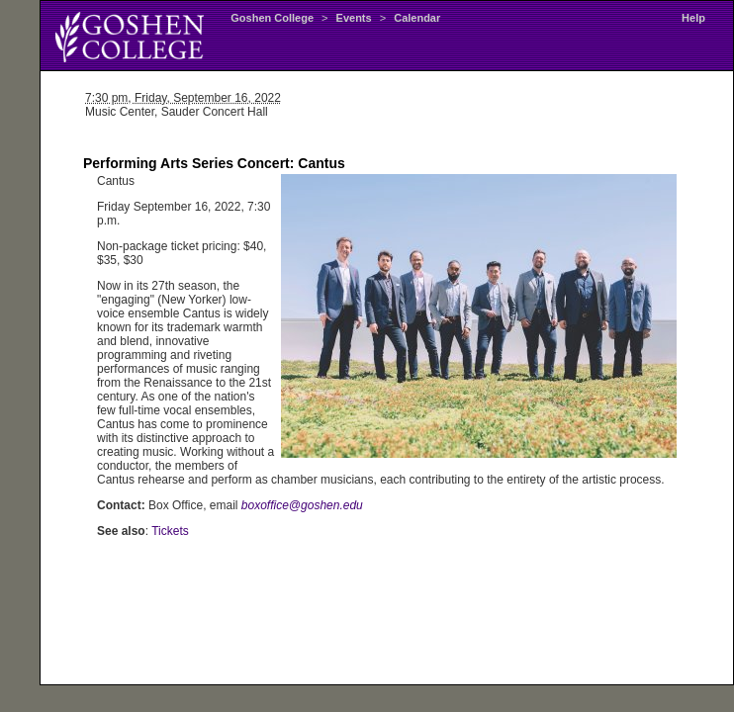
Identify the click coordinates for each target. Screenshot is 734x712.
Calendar (417, 18)
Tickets (170, 531)
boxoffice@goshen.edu (302, 505)
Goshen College (272, 18)
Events (354, 18)
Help (693, 18)
